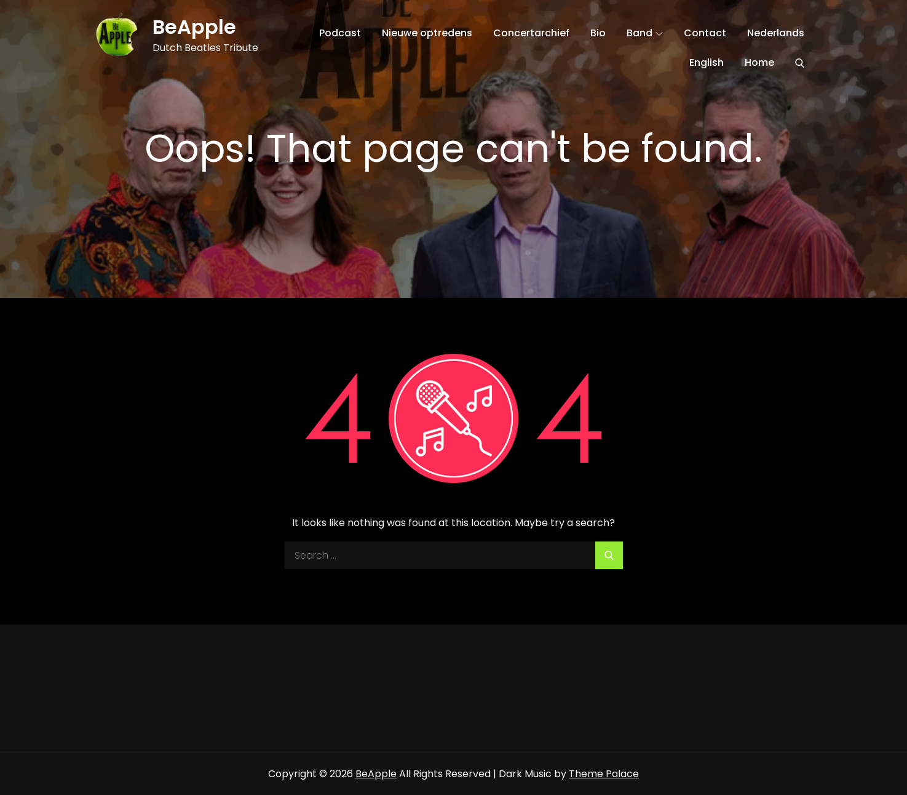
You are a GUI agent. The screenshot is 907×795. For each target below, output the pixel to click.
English (706, 62)
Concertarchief (531, 33)
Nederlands (775, 33)
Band (645, 33)
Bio (598, 33)
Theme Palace (604, 774)
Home (759, 62)
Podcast (340, 33)
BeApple (194, 27)
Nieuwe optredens (427, 33)
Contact (705, 33)
